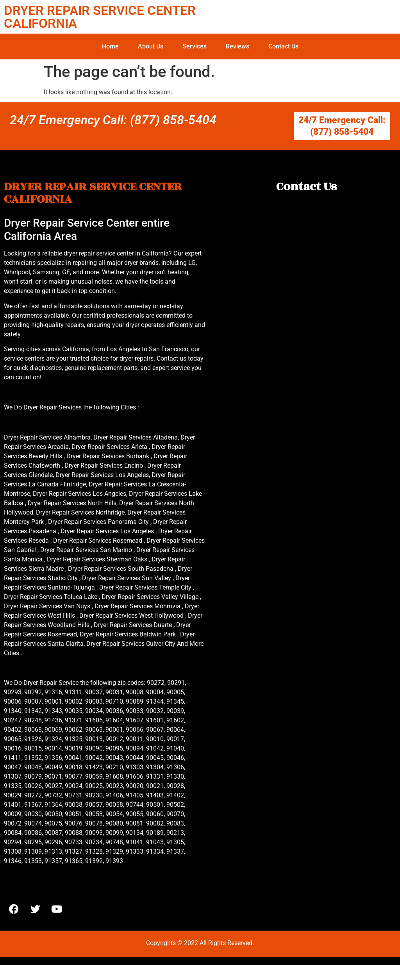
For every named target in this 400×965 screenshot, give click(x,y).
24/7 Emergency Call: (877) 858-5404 (113, 120)
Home (110, 46)
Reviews (237, 46)
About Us (150, 46)
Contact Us (283, 46)
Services (194, 46)
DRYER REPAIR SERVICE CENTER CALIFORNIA (100, 17)
